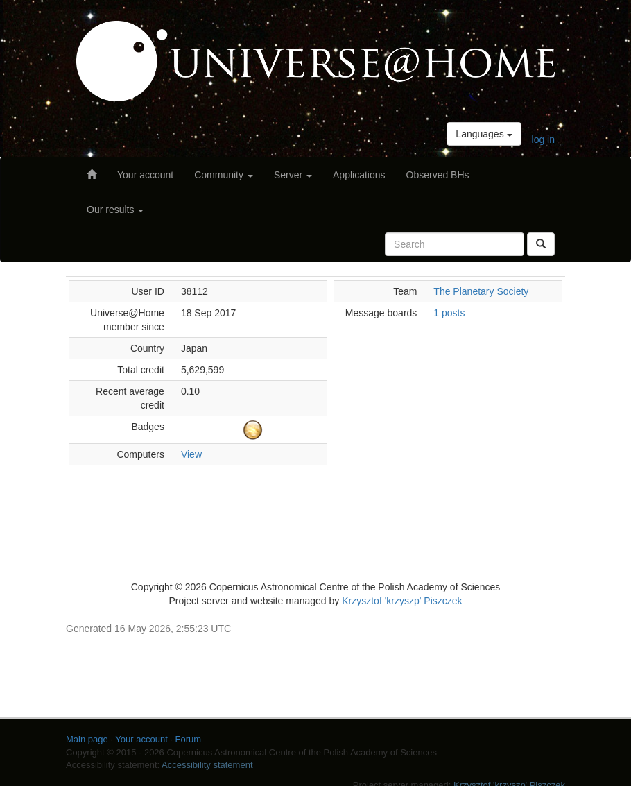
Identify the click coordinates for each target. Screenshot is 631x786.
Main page (87, 739)
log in (543, 139)
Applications (359, 174)
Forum (188, 739)
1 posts (449, 312)
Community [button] (223, 174)
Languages (484, 133)
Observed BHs (437, 174)
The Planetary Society (480, 291)
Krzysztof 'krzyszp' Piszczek (402, 600)
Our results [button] (115, 209)
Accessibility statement (207, 765)
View (191, 454)
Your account (145, 174)
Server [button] (293, 174)
